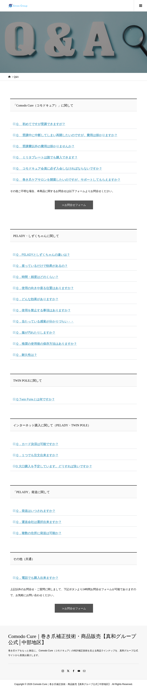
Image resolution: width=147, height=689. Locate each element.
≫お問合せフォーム (74, 204)
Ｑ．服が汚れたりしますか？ (35, 332)
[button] (73, 124)
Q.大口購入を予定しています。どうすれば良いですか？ (54, 466)
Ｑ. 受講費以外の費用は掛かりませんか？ (45, 146)
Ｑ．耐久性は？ (26, 355)
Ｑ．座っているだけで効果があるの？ (42, 266)
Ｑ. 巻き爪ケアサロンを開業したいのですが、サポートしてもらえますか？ (68, 180)
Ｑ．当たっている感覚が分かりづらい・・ (45, 321)
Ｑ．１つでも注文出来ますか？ (37, 455)
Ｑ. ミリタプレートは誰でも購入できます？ (47, 157)
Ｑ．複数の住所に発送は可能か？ (38, 533)
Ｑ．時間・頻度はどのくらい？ (37, 277)
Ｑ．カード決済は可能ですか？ (37, 444)
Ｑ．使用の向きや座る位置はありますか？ (45, 288)
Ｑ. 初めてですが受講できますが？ (40, 124)
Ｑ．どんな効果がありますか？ (37, 299)
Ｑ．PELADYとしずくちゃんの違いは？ (43, 255)
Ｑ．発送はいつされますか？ (35, 511)
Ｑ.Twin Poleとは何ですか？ (35, 399)
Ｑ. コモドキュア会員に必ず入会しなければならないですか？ (59, 168)
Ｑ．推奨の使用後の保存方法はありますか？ (46, 344)
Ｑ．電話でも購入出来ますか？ (37, 578)
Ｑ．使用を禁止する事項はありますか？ (43, 310)
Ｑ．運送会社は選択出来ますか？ (38, 522)
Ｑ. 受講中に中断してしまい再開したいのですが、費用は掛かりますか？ (66, 135)
